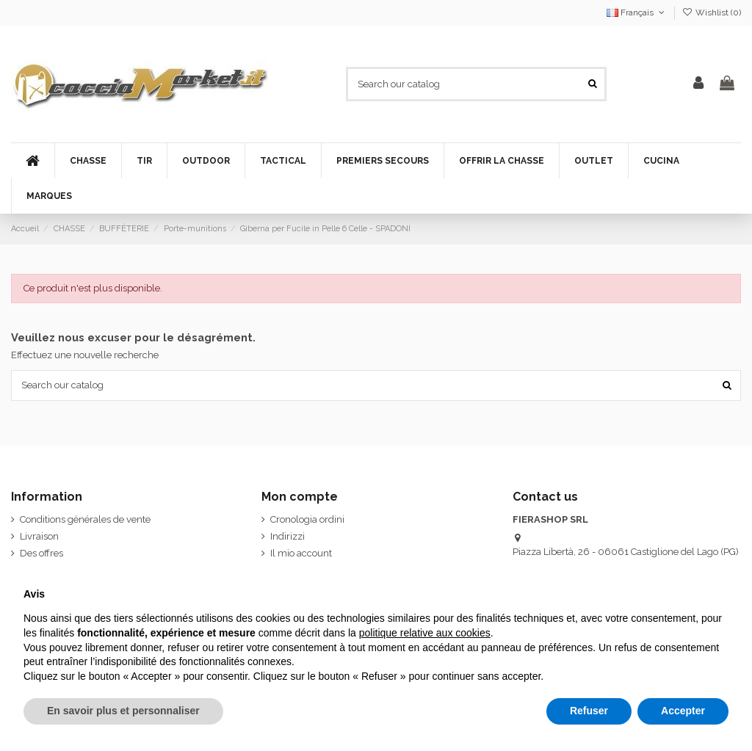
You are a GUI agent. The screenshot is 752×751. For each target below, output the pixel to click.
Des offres (41, 553)
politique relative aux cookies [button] (425, 633)
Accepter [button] (683, 710)
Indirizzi (287, 536)
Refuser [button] (589, 710)
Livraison (39, 536)
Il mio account (301, 553)
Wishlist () (711, 12)
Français (637, 12)
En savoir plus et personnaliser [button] (123, 710)
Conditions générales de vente (85, 519)
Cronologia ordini (307, 519)
